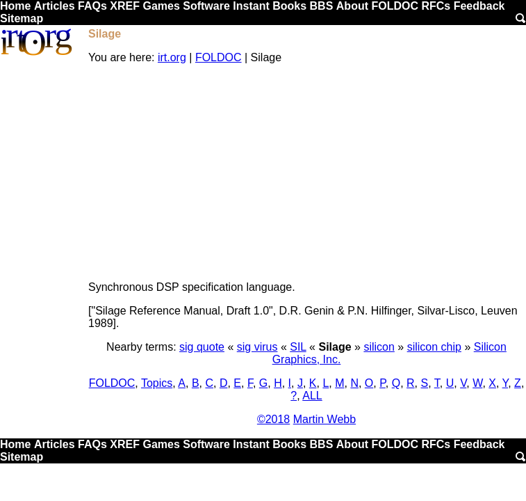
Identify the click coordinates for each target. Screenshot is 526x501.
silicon (378, 347)
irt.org (172, 57)
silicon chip (434, 347)
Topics (156, 383)
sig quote (201, 347)
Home (15, 6)
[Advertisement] (306, 172)
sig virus (257, 347)
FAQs (92, 6)
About (352, 6)
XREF (125, 6)
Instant (251, 6)
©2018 (273, 419)
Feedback (479, 6)
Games (160, 6)
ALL (312, 395)
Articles (54, 6)
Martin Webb (324, 419)
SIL (298, 347)
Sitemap (21, 18)
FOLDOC (394, 6)
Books (289, 6)
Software (206, 6)
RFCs (435, 6)
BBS (322, 6)
